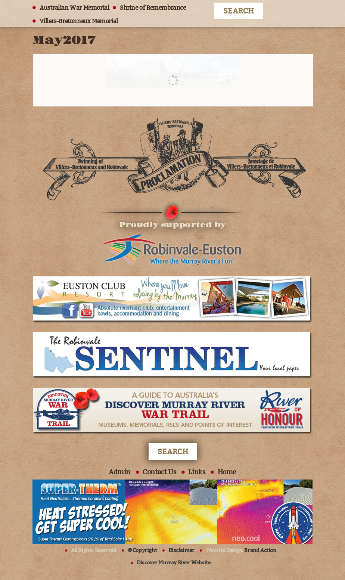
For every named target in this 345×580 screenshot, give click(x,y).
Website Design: (241, 550)
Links (196, 472)
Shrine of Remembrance (153, 7)
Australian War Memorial (74, 7)
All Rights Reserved (93, 550)
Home (227, 472)
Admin (119, 472)
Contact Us (159, 472)
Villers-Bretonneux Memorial (79, 21)
